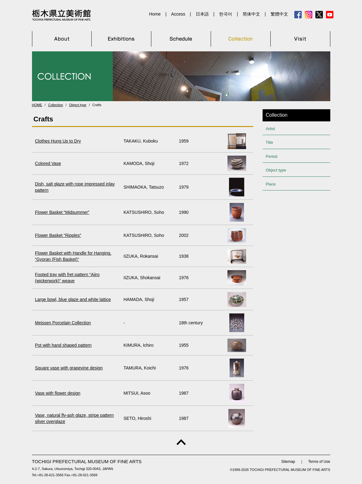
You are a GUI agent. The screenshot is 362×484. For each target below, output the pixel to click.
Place (271, 184)
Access (178, 14)
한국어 (225, 14)
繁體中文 (279, 14)
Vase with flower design (57, 393)
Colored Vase (48, 163)
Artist (270, 128)
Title (269, 142)
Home (155, 14)
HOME (37, 105)
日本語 (202, 14)
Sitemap (288, 461)
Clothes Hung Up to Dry (58, 141)
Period (271, 156)
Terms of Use (319, 461)
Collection (55, 105)
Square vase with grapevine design (69, 367)
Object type (77, 105)
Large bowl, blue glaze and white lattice (73, 299)
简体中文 (251, 14)
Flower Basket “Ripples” (58, 235)
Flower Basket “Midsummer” (62, 212)
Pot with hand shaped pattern (63, 345)
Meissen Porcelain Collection (63, 322)
